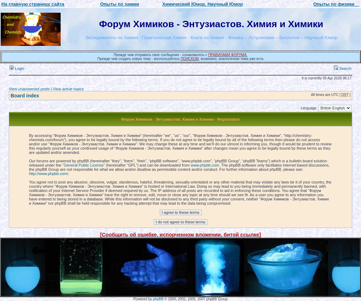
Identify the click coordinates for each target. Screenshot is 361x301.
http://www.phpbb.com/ (48, 173)
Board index (25, 95)
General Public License (84, 165)
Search (342, 68)
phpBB (158, 299)
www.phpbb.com (205, 165)
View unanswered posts (29, 89)
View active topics (68, 89)
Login (17, 68)
